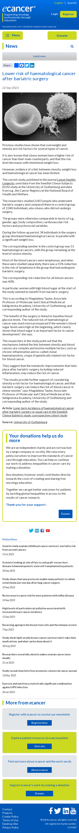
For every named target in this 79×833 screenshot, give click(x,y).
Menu (12, 35)
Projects (7, 812)
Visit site (39, 746)
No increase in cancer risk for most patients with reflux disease (38, 595)
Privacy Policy (10, 827)
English (58, 2)
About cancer (39, 769)
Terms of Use (10, 820)
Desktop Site (10, 823)
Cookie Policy (10, 816)
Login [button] (54, 13)
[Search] (72, 46)
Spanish (72, 2)
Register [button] (68, 14)
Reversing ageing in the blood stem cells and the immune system (39, 624)
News (11, 46)
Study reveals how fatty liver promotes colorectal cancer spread (39, 670)
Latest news (39, 56)
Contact (7, 809)
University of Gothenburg (30, 422)
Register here (39, 722)
